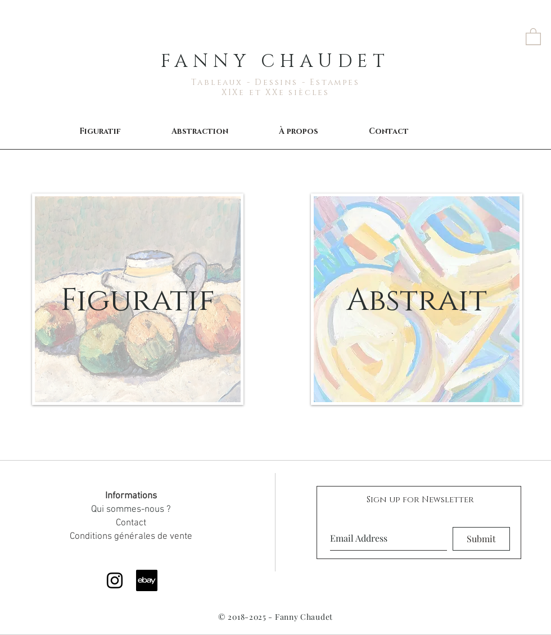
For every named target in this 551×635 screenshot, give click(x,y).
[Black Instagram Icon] (114, 580)
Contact (131, 523)
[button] (533, 36)
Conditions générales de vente (131, 536)
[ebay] (146, 580)
